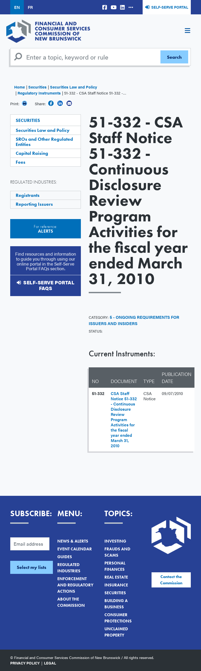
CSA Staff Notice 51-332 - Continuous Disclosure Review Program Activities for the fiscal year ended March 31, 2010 (124, 419)
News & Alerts (72, 541)
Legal (50, 663)
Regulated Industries (68, 568)
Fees (20, 162)
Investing (115, 541)
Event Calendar (74, 549)
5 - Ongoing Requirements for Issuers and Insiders (134, 320)
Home (19, 87)
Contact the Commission (171, 580)
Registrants (28, 195)
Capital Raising (32, 153)
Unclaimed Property (116, 632)
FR (30, 7)
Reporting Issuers (34, 204)
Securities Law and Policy (73, 87)
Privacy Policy (25, 663)
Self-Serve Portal (169, 7)
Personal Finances (114, 566)
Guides (64, 557)
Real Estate (116, 577)
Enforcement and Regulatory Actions (75, 585)
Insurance (116, 585)
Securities (37, 87)
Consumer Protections (118, 618)
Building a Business (116, 604)
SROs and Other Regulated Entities (44, 141)
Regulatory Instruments (39, 93)
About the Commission (71, 602)
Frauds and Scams (117, 552)
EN (17, 7)
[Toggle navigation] (187, 31)
